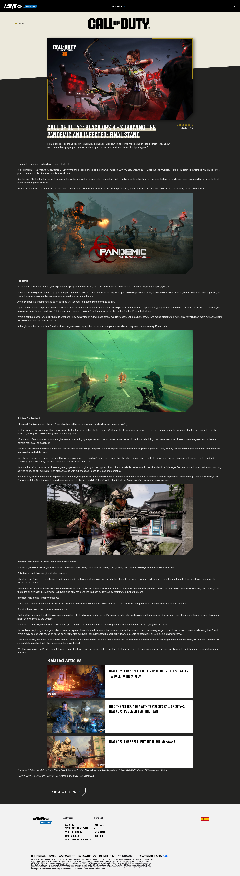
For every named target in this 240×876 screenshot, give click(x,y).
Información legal (38, 856)
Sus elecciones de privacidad (150, 856)
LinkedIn (98, 836)
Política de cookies (107, 856)
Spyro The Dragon (72, 832)
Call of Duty (70, 825)
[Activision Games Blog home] (42, 820)
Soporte (52, 856)
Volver (19, 23)
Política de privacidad (87, 856)
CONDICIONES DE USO (67, 856)
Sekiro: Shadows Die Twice (77, 839)
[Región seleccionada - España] (205, 819)
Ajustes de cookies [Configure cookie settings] (125, 856)
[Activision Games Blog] (21, 6)
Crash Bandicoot (72, 836)
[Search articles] (233, 6)
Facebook (99, 825)
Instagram (99, 832)
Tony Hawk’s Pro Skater (75, 828)
